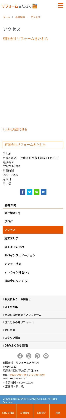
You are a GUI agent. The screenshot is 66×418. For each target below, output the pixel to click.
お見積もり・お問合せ (18, 299)
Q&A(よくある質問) (16, 345)
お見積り (41, 412)
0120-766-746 (18, 374)
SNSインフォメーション (19, 255)
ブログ (8, 221)
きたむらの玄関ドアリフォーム (23, 314)
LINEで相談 (8, 412)
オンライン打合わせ (17, 272)
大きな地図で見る (16, 129)
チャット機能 (12, 264)
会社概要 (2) (12, 213)
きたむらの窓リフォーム (19, 322)
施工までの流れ (14, 247)
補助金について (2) (16, 281)
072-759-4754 (37, 374)
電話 (58, 412)
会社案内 (10, 330)
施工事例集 (11, 307)
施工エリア (11, 238)
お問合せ (24, 412)
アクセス (9, 230)
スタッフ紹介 (12, 337)
